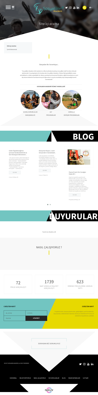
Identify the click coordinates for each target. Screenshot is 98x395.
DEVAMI (15, 172)
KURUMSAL (13, 378)
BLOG (64, 378)
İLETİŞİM (85, 378)
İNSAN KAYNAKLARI (74, 378)
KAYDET (36, 318)
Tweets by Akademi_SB (49, 232)
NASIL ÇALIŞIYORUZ (40, 378)
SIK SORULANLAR (54, 378)
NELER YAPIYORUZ (25, 378)
